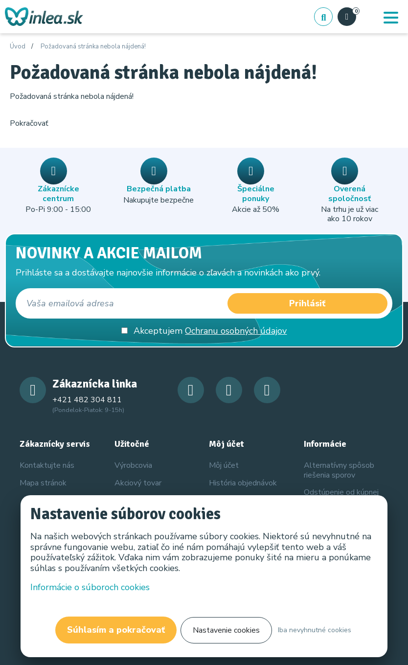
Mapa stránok (43, 483)
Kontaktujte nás (47, 465)
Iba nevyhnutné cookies (314, 630)
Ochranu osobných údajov (236, 331)
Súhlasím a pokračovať (116, 630)
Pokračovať (29, 123)
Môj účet (224, 465)
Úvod (17, 47)
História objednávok (243, 483)
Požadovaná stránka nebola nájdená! (93, 47)
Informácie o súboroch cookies (90, 587)
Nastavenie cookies (226, 630)
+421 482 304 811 (87, 399)
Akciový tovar (137, 483)
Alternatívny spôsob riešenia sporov (339, 470)
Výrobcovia (133, 465)
